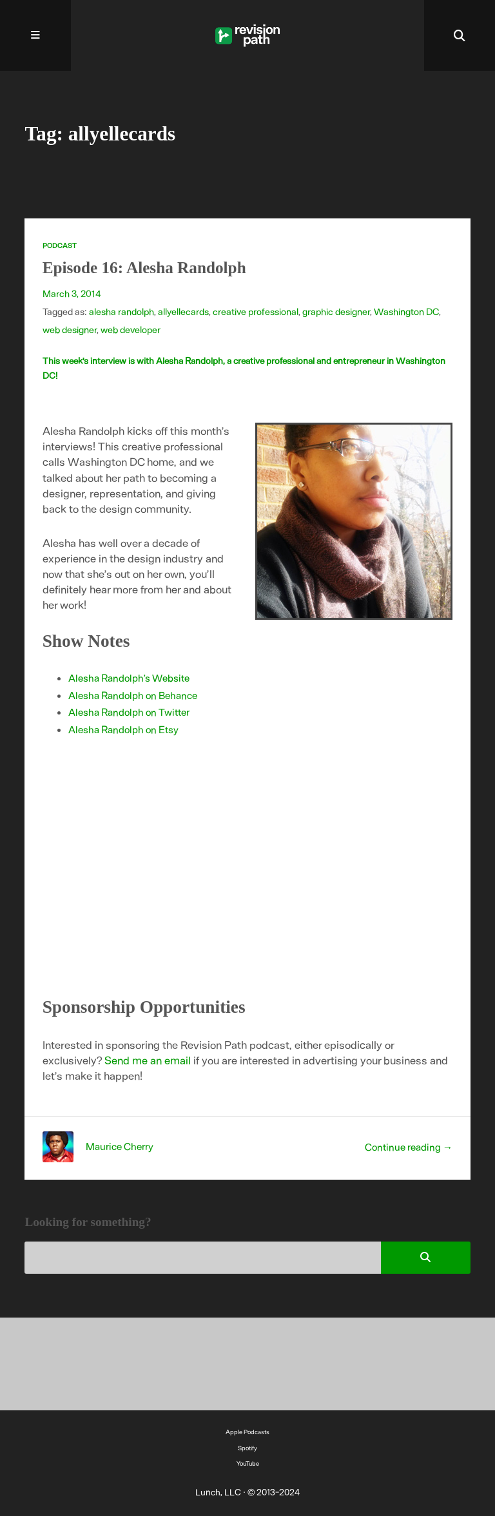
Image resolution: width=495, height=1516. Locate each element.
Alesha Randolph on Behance (132, 695)
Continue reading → (409, 1146)
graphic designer (336, 311)
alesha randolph (121, 311)
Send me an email (147, 1059)
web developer (130, 329)
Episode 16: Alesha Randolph (144, 267)
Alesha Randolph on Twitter (128, 711)
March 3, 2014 (72, 293)
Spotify (247, 1448)
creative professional (255, 311)
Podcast (60, 245)
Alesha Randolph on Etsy (123, 729)
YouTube (248, 1463)
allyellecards (183, 311)
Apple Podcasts (247, 1431)
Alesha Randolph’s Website (128, 677)
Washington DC (406, 311)
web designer (70, 329)
